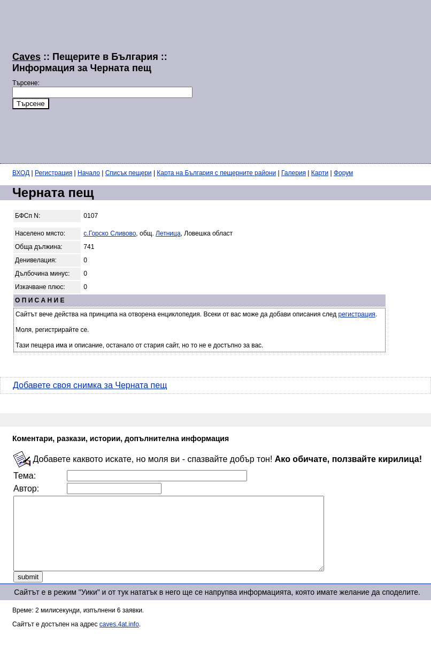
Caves (26, 56)
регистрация (356, 314)
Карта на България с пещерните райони (216, 173)
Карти (319, 173)
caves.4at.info (119, 638)
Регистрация (53, 173)
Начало (89, 173)
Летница (168, 233)
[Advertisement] (312, 80)
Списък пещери (128, 173)
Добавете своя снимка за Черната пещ (90, 385)
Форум (343, 173)
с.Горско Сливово (109, 233)
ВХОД (20, 173)
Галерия (293, 173)
